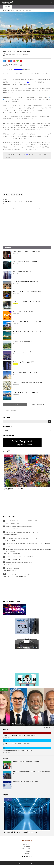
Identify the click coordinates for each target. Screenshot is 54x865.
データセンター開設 (27, 201)
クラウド (14, 546)
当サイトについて (27, 844)
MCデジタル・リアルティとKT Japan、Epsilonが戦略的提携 (19, 556)
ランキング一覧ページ (48, 727)
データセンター (19, 201)
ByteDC (6, 201)
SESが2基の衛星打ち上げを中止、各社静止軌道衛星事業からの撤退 (21, 520)
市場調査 (15, 534)
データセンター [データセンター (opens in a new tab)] (18, 69)
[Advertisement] (27, 176)
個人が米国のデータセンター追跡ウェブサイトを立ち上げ (19, 562)
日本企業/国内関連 (16, 528)
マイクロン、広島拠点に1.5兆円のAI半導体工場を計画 (18, 574)
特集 (14, 540)
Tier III (9, 201)
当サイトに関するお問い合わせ (26, 851)
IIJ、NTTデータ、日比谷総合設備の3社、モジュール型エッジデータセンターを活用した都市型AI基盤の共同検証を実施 (28, 550)
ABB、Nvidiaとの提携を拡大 (12, 568)
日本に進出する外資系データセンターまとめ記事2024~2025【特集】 (21, 538)
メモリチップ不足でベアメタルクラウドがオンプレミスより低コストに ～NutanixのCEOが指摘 (28, 543)
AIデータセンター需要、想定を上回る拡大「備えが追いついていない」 (22, 532)
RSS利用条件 (27, 846)
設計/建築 (7, 7)
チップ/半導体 (15, 576)
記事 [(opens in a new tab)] (27, 154)
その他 (14, 564)
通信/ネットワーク (16, 523)
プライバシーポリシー (27, 848)
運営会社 (27, 853)
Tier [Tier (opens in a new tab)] (28, 82)
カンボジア (13, 201)
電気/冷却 (14, 570)
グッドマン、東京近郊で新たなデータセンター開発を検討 (19, 526)
